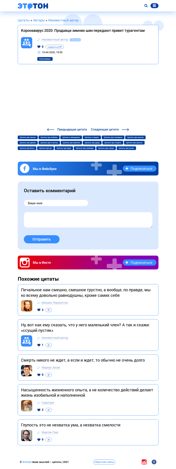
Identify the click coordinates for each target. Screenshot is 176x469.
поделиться (55, 47)
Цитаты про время (28, 143)
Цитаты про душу (92, 143)
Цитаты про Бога (27, 148)
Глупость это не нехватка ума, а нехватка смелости (70, 424)
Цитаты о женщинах (71, 137)
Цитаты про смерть (112, 143)
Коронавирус (45, 59)
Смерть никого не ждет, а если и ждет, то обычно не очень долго (83, 360)
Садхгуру (48, 402)
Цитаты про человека (113, 137)
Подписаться (141, 168)
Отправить (41, 239)
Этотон (27, 461)
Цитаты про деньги (134, 143)
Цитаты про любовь (49, 137)
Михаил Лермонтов (55, 303)
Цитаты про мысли (135, 137)
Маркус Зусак (51, 367)
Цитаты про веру (64, 148)
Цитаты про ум (45, 148)
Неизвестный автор (55, 39)
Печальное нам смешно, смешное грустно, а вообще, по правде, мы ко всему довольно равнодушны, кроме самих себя (86, 292)
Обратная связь (104, 462)
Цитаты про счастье (49, 143)
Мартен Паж (50, 432)
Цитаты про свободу (84, 148)
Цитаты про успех (126, 148)
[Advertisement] (88, 96)
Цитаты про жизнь (28, 137)
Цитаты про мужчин (71, 143)
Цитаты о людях (92, 137)
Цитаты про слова (106, 148)
